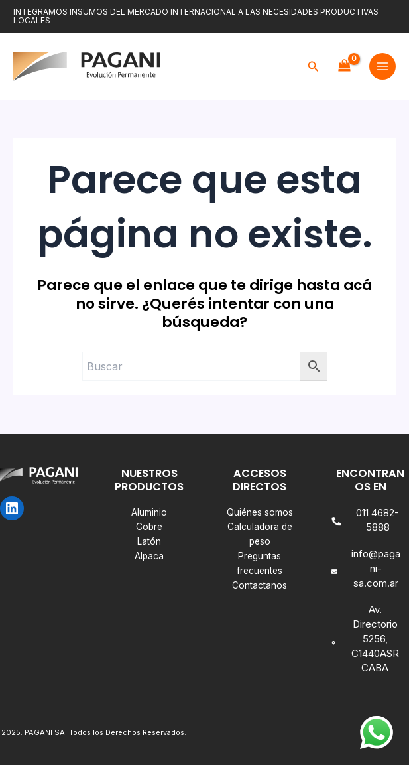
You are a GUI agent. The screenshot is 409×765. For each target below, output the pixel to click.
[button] (314, 66)
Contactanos (259, 585)
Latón (149, 541)
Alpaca (149, 556)
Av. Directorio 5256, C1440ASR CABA (375, 638)
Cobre (149, 527)
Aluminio (149, 512)
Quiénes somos (260, 512)
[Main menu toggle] (382, 66)
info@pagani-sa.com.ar (375, 568)
